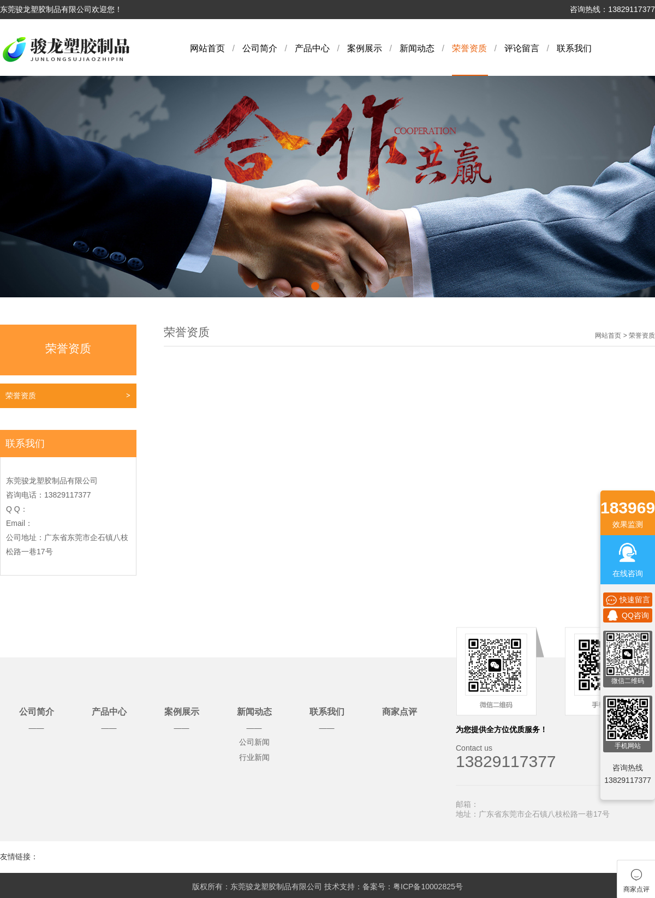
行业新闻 (254, 757)
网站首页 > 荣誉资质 (625, 335)
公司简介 (259, 48)
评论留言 (521, 48)
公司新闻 (254, 742)
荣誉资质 (469, 48)
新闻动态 (417, 48)
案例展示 (364, 48)
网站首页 (207, 48)
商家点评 (399, 711)
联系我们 (574, 48)
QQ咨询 (627, 615)
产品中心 (312, 48)
